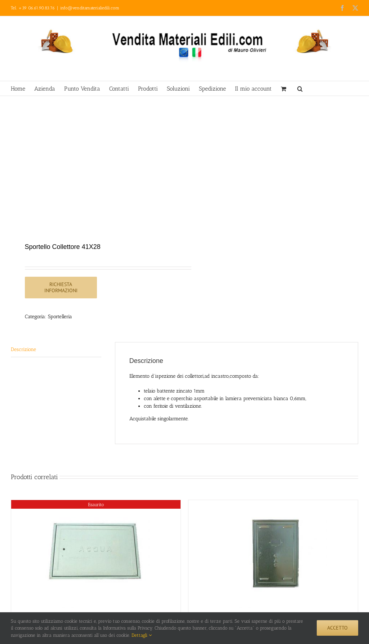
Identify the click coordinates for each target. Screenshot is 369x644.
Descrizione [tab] (23, 349)
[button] (300, 88)
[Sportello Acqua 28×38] (96, 554)
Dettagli (142, 635)
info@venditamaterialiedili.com (89, 7)
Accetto (337, 628)
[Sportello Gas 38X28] (273, 554)
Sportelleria (60, 317)
